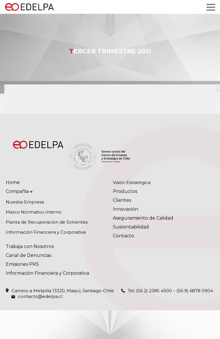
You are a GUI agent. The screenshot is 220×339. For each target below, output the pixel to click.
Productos (125, 191)
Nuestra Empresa (25, 202)
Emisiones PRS (22, 264)
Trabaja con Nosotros (30, 246)
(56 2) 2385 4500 (154, 290)
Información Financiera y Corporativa (46, 232)
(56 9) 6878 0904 (194, 290)
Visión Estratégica (131, 182)
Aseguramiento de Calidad (143, 218)
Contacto (123, 236)
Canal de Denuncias (28, 255)
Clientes (122, 200)
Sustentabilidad (131, 227)
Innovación (125, 209)
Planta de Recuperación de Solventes (47, 222)
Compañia (17, 191)
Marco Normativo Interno (34, 212)
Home (13, 182)
